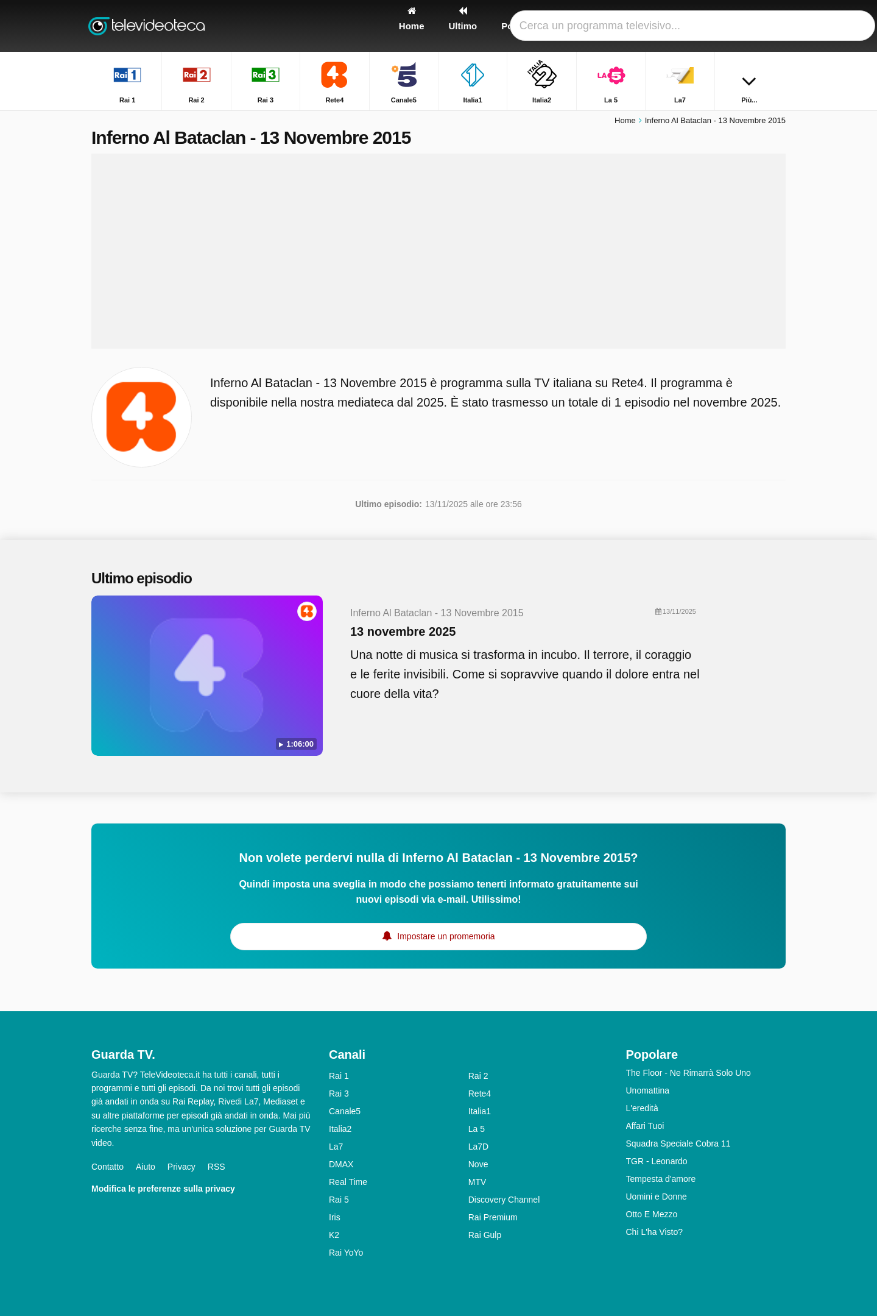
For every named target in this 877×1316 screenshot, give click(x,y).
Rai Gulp (484, 1235)
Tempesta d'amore (661, 1179)
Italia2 (340, 1129)
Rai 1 (339, 1076)
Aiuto (145, 1167)
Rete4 (479, 1093)
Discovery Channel (504, 1199)
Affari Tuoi (645, 1126)
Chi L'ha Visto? (654, 1232)
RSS (216, 1167)
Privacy (181, 1167)
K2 (334, 1235)
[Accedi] (731, 26)
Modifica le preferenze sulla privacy (163, 1188)
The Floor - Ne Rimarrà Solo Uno (688, 1073)
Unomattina (648, 1090)
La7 (336, 1146)
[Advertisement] (438, 251)
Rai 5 (339, 1199)
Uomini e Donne (656, 1196)
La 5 (476, 1129)
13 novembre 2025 (403, 631)
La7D (478, 1146)
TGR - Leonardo (657, 1161)
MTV (477, 1182)
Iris (334, 1217)
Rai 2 (478, 1076)
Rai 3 (339, 1093)
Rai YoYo (346, 1252)
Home (625, 120)
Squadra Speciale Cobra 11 (678, 1143)
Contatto (107, 1167)
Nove (478, 1164)
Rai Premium (493, 1217)
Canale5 (345, 1111)
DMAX (341, 1164)
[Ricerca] (772, 26)
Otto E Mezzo (652, 1214)
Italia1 (479, 1111)
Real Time (348, 1182)
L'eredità (642, 1108)
